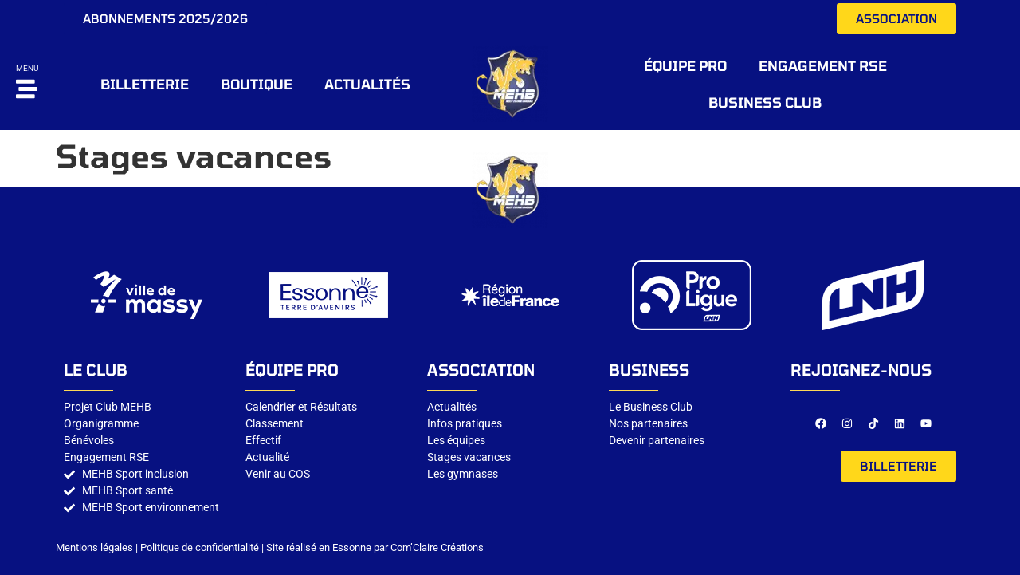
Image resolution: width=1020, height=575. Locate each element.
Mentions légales (94, 547)
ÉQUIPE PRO (685, 65)
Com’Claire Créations (437, 547)
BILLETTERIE (144, 84)
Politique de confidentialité (199, 547)
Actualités (367, 84)
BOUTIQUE (256, 84)
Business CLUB (765, 102)
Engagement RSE (823, 65)
